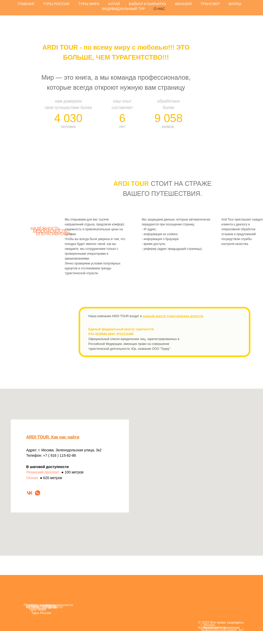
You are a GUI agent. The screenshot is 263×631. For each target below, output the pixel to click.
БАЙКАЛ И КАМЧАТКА (147, 4)
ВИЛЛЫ (235, 4)
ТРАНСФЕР (210, 4)
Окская (32, 478)
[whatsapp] (37, 493)
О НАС (159, 9)
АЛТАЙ (114, 4)
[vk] (29, 493)
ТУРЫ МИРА (88, 4)
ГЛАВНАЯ (26, 4)
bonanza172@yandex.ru (44, 607)
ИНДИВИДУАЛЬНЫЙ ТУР (123, 9)
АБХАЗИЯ (183, 4)
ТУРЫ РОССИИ (56, 4)
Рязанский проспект (42, 472)
